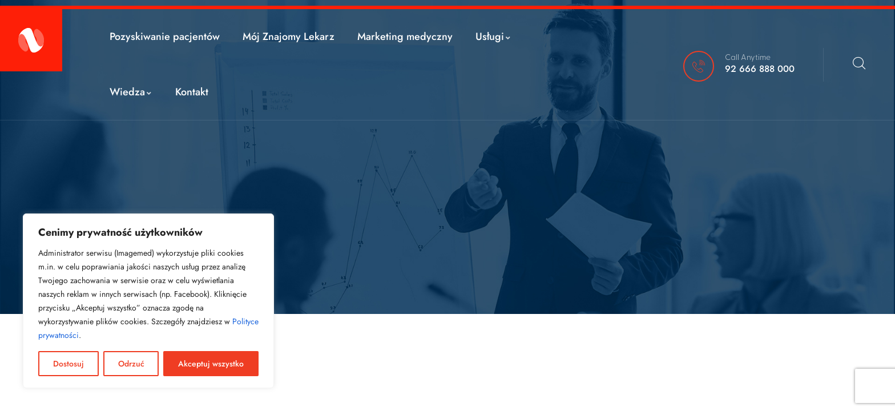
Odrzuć (131, 363)
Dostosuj (68, 363)
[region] (148, 300)
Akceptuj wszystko (211, 363)
